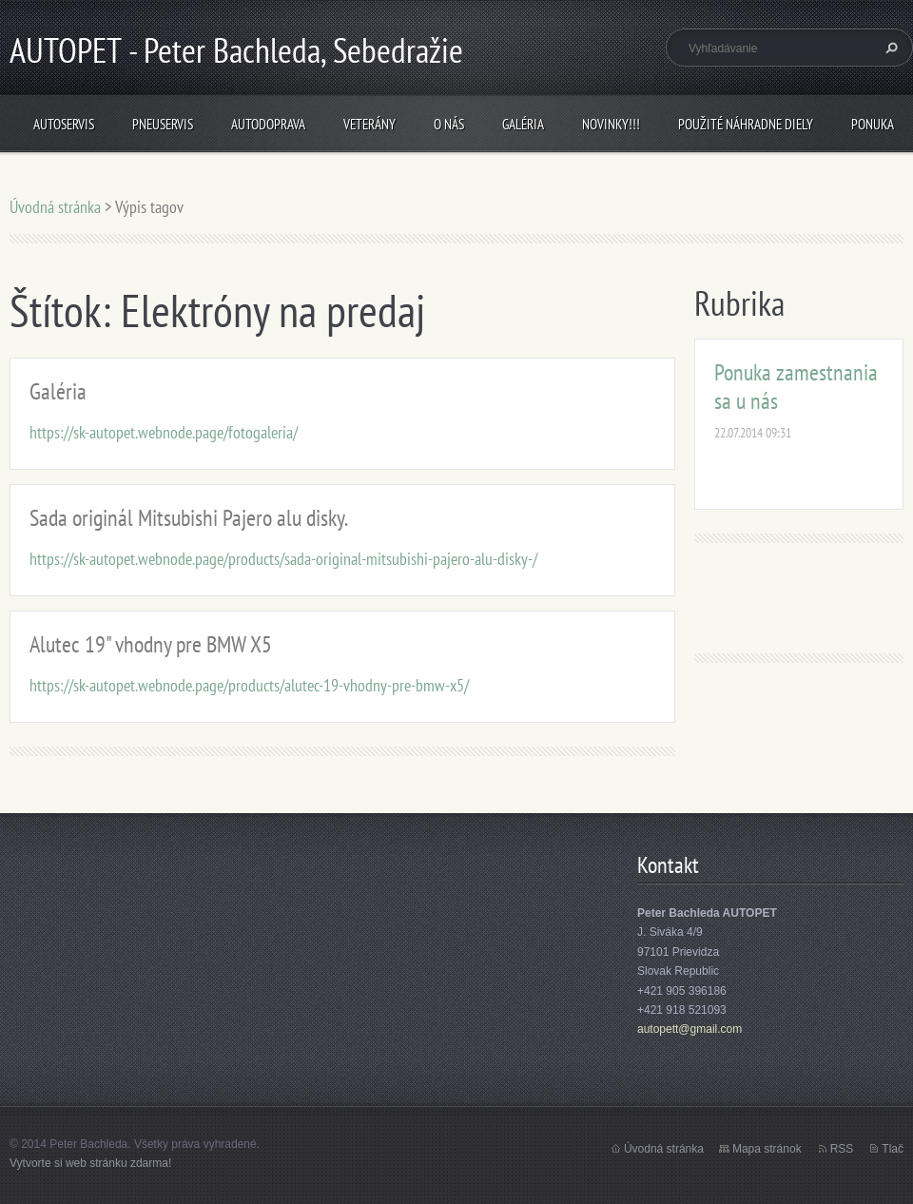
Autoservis (63, 124)
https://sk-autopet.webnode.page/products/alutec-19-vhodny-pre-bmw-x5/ (249, 685)
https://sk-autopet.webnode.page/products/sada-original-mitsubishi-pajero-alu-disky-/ (283, 559)
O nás (449, 124)
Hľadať (889, 47)
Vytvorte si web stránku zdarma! (90, 1163)
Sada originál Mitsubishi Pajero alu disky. (188, 518)
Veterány (369, 124)
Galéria (523, 124)
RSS (842, 1148)
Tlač (892, 1148)
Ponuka (872, 124)
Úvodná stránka (55, 207)
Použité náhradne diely (745, 124)
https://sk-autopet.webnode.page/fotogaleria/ (163, 432)
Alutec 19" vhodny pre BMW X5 (150, 644)
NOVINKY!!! (611, 124)
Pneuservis (162, 124)
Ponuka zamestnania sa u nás (796, 387)
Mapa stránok (767, 1148)
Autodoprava (268, 124)
